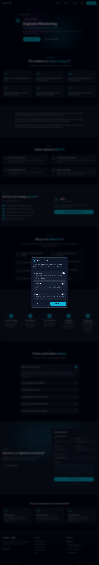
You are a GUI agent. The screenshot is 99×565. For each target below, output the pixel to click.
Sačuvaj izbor (41, 303)
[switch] (63, 273)
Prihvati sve (58, 303)
